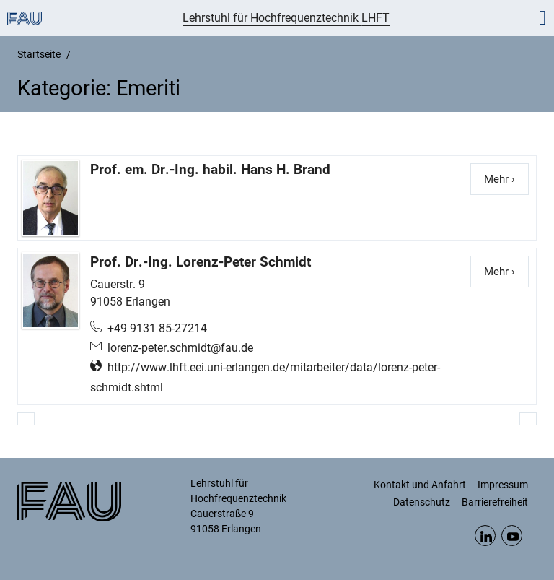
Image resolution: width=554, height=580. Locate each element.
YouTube (511, 535)
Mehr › (506, 178)
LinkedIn (485, 535)
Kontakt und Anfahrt (420, 484)
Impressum (503, 484)
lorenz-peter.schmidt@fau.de (180, 348)
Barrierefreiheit (495, 502)
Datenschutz (421, 502)
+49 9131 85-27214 (157, 328)
